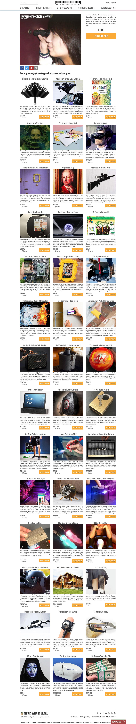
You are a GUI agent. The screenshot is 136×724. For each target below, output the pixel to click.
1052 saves (90, 162)
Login (107, 2)
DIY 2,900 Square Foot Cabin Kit (68, 567)
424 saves (90, 295)
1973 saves (57, 651)
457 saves (57, 517)
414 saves (24, 340)
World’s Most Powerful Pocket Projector (101, 478)
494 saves (90, 429)
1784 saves (90, 651)
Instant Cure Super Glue (68, 434)
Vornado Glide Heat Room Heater (68, 478)
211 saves (90, 384)
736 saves (90, 606)
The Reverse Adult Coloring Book (101, 79)
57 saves (57, 295)
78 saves (24, 561)
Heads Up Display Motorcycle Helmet (35, 567)
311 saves (90, 517)
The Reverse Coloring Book (68, 123)
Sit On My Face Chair (101, 523)
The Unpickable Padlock (101, 389)
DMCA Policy (110, 717)
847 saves (57, 340)
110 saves (90, 118)
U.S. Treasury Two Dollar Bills (101, 656)
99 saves (24, 295)
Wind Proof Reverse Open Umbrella (68, 79)
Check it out (101, 36)
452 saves (24, 473)
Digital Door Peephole (35, 212)
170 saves (57, 606)
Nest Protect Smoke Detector (68, 389)
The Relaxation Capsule (68, 656)
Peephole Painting (68, 167)
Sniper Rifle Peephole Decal (100, 167)
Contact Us (74, 717)
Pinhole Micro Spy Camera (68, 612)
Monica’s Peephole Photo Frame (68, 256)
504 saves (90, 695)
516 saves (24, 384)
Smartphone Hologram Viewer (68, 212)
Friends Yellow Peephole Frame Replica (35, 167)
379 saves (57, 473)
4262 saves (24, 19)
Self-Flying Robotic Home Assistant (68, 345)
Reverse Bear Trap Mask (35, 123)
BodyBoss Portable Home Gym (35, 434)
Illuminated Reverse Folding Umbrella (35, 79)
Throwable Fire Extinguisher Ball (101, 345)
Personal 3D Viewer (101, 123)
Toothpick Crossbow (101, 612)
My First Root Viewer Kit (101, 212)
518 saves (24, 162)
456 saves (24, 651)
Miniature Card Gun (35, 523)
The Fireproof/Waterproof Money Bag (35, 301)
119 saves (90, 473)
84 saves (24, 118)
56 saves (24, 429)
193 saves (90, 251)
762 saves (57, 251)
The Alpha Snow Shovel (101, 256)
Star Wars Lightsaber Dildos (68, 523)
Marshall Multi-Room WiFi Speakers (35, 345)
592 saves (57, 207)
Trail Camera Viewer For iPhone (35, 256)
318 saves (24, 517)
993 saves (90, 207)
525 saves (57, 562)
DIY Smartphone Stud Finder (68, 301)
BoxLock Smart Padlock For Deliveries (101, 301)
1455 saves (24, 207)
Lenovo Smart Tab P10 (35, 389)
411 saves (57, 384)
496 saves (57, 695)
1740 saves (24, 251)
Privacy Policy (85, 717)
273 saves (57, 429)
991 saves (90, 562)
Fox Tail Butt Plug (101, 567)
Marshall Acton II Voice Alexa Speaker (101, 434)
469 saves (90, 340)
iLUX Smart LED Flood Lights (35, 478)
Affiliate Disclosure (98, 717)
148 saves (57, 118)
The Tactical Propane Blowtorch (35, 612)
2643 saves (25, 606)
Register (113, 2)
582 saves (24, 695)
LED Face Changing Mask (35, 656)
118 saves (57, 162)
